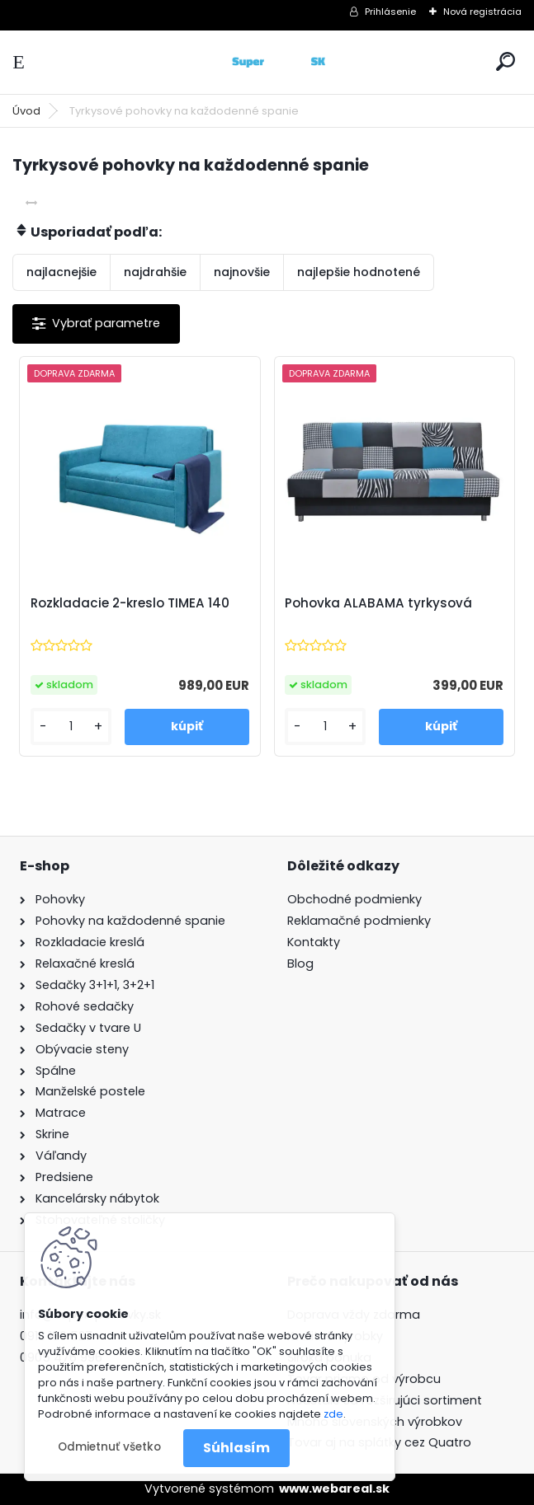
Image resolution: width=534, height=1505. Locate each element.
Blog (300, 963)
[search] (505, 61)
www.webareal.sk (334, 1488)
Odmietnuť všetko (109, 1447)
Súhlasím (236, 1447)
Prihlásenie (390, 11)
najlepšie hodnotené (358, 272)
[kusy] (71, 726)
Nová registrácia (482, 11)
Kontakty (313, 942)
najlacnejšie (61, 272)
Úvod (26, 111)
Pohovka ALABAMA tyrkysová (378, 603)
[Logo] (267, 62)
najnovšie (242, 272)
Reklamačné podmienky (359, 920)
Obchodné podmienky (354, 899)
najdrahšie (155, 272)
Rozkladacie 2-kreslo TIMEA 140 (130, 603)
